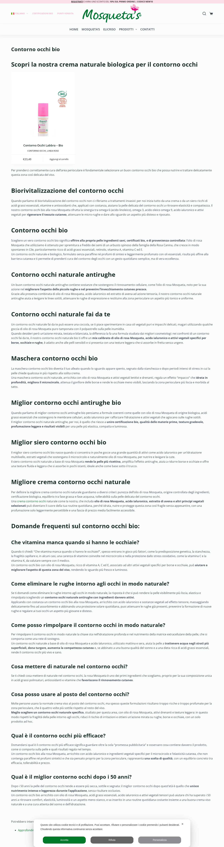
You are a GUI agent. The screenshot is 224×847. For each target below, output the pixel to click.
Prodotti (128, 29)
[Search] (204, 13)
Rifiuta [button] (112, 840)
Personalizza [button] (160, 840)
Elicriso (109, 29)
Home (73, 29)
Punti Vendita (65, 13)
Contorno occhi (36, 150)
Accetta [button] (64, 840)
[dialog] (112, 833)
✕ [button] (182, 824)
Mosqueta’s (91, 29)
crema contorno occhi (31, 501)
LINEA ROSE (53, 150)
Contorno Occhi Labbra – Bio (43, 145)
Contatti (147, 29)
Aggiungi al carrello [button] (59, 159)
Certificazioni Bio (42, 13)
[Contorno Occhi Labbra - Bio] (43, 104)
